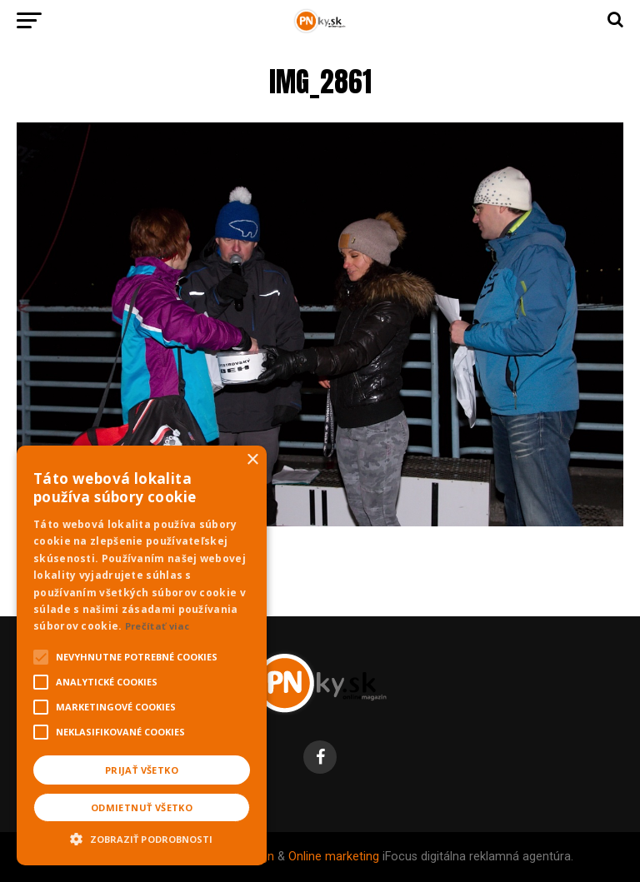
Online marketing (333, 857)
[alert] (142, 655)
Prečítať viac (157, 626)
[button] (141, 837)
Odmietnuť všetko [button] (141, 807)
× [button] (252, 460)
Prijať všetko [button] (141, 770)
